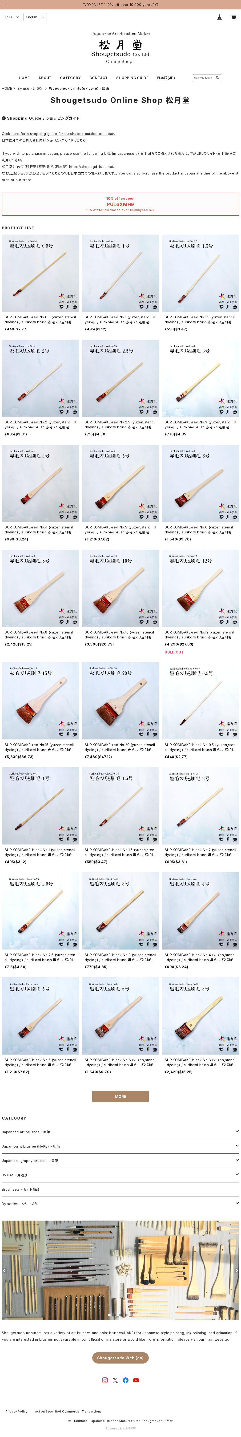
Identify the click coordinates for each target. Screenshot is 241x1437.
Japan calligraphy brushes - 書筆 (30, 1161)
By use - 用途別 (31, 88)
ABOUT (45, 78)
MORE (120, 1096)
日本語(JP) (166, 78)
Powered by (120, 1428)
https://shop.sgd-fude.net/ (92, 167)
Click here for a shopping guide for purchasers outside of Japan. (58, 134)
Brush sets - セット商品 (20, 1189)
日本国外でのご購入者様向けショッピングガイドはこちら (44, 140)
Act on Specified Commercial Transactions (68, 1411)
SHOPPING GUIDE (132, 78)
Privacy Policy (17, 1411)
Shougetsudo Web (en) (120, 1358)
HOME (24, 78)
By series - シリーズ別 (20, 1204)
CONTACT (98, 78)
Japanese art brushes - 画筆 (26, 1132)
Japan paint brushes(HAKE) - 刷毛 (31, 1146)
